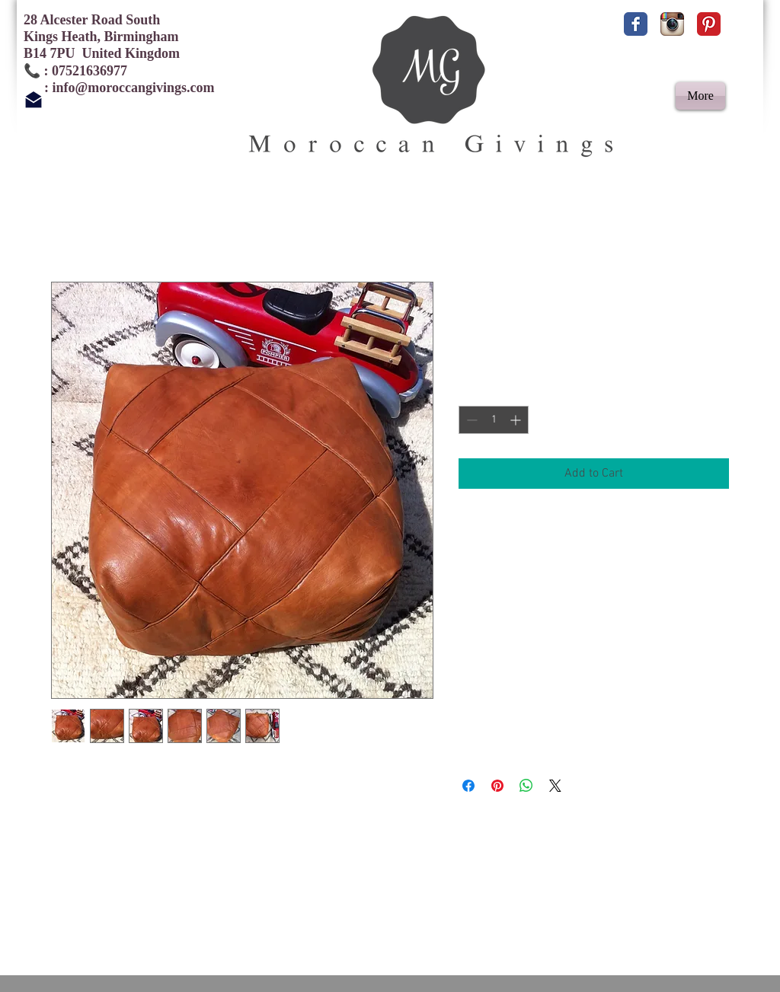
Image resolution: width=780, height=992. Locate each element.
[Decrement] (470, 420)
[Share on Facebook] (468, 786)
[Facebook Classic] (635, 24)
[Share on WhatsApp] (526, 786)
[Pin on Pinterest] (497, 786)
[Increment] (516, 420)
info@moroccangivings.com (134, 87)
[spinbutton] (493, 420)
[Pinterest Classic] (709, 24)
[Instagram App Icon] (672, 24)
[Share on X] (555, 786)
